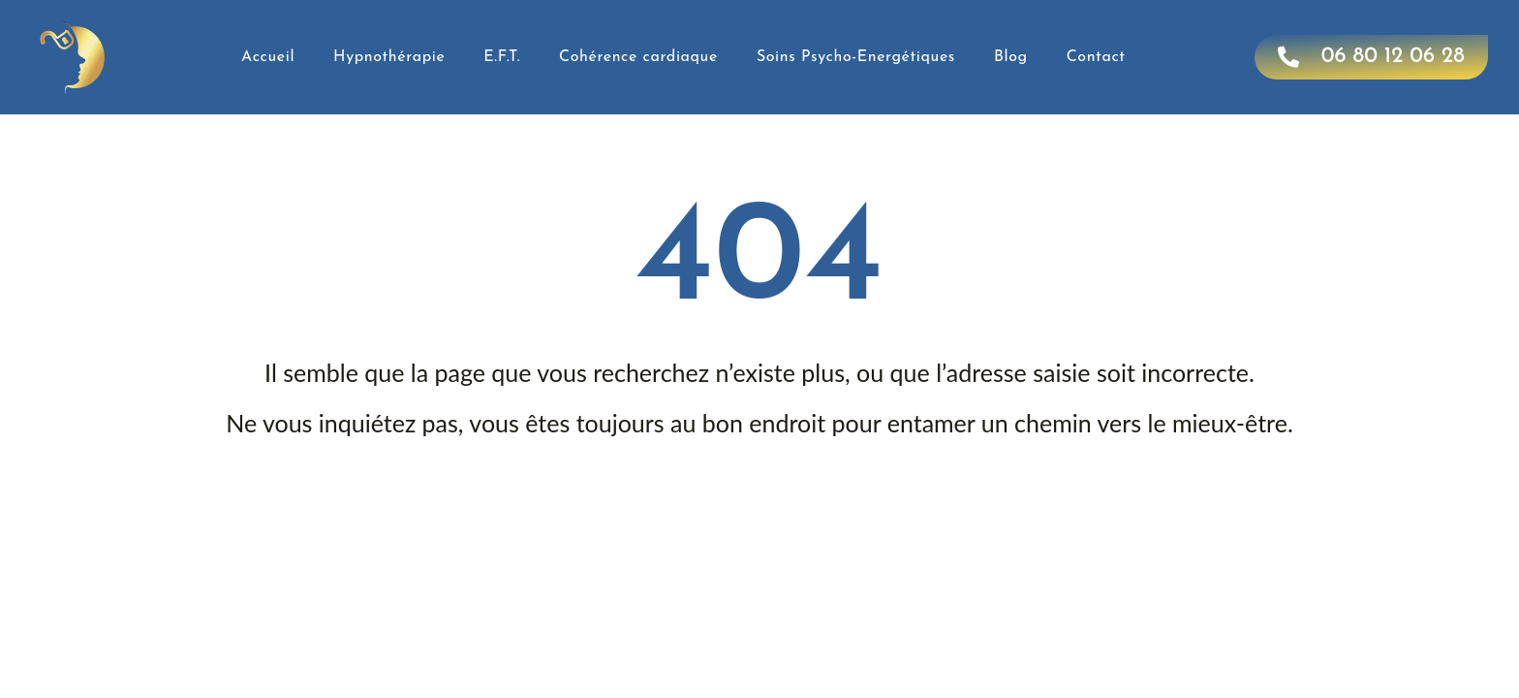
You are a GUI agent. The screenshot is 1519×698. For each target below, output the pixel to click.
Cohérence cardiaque (638, 57)
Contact (1096, 57)
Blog (1011, 57)
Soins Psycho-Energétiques (856, 57)
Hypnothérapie (389, 57)
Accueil (267, 57)
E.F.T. (501, 57)
